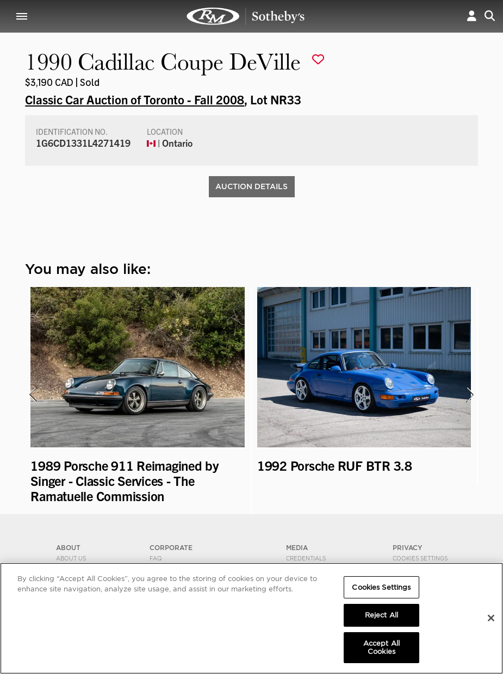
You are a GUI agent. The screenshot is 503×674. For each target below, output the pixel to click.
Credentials (306, 558)
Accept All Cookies (381, 647)
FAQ (156, 558)
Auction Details (251, 186)
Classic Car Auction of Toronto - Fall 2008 (134, 99)
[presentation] (32, 395)
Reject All (381, 615)
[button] (471, 16)
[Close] (491, 618)
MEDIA (297, 548)
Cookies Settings (420, 558)
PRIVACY (408, 548)
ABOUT (68, 548)
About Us (71, 558)
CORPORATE (171, 548)
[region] (251, 618)
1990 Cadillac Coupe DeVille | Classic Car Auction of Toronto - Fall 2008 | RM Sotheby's (245, 16)
